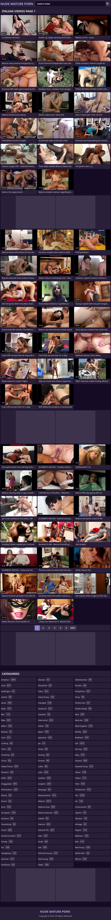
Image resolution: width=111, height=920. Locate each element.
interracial (45, 720)
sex (80, 743)
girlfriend (8, 865)
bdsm (6, 726)
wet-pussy (82, 847)
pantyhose (83, 691)
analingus (8, 691)
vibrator (81, 818)
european (8, 813)
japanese (45, 737)
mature (44, 801)
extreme (7, 818)
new (43, 836)
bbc (6, 714)
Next (72, 628)
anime (6, 697)
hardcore (45, 709)
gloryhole (45, 685)
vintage (81, 824)
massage (44, 789)
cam (6, 737)
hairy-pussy (46, 697)
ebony (6, 795)
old (42, 847)
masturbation (47, 795)
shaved (81, 761)
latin (43, 772)
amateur (8, 680)
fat (5, 847)
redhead (82, 737)
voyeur (81, 830)
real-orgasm (84, 726)
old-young (46, 859)
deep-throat (10, 766)
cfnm (6, 749)
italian (43, 726)
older (43, 865)
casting (7, 743)
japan (43, 732)
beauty (7, 732)
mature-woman (48, 813)
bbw (6, 720)
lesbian (44, 778)
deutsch (7, 772)
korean (44, 761)
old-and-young (48, 853)
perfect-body (83, 709)
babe (6, 709)
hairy (43, 691)
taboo (81, 772)
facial (6, 830)
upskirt (81, 813)
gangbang (9, 853)
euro (6, 807)
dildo (6, 778)
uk (79, 801)
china (6, 761)
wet (80, 842)
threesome (83, 789)
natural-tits (46, 830)
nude (43, 842)
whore (81, 859)
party (80, 697)
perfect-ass (82, 703)
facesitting (8, 824)
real (80, 714)
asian (6, 703)
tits (80, 795)
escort (6, 801)
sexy (80, 755)
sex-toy (81, 749)
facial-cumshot (11, 836)
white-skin (82, 853)
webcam (82, 836)
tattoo (81, 778)
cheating (7, 755)
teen (80, 784)
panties (81, 685)
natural (44, 824)
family (7, 842)
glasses (44, 680)
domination (9, 789)
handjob (45, 703)
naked (43, 818)
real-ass (82, 720)
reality (81, 732)
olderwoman (83, 680)
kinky (43, 749)
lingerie (44, 784)
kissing (44, 755)
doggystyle (9, 784)
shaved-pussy (84, 766)
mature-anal (46, 807)
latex (43, 766)
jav (42, 743)
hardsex (44, 714)
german (8, 859)
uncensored (83, 807)
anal (6, 685)
